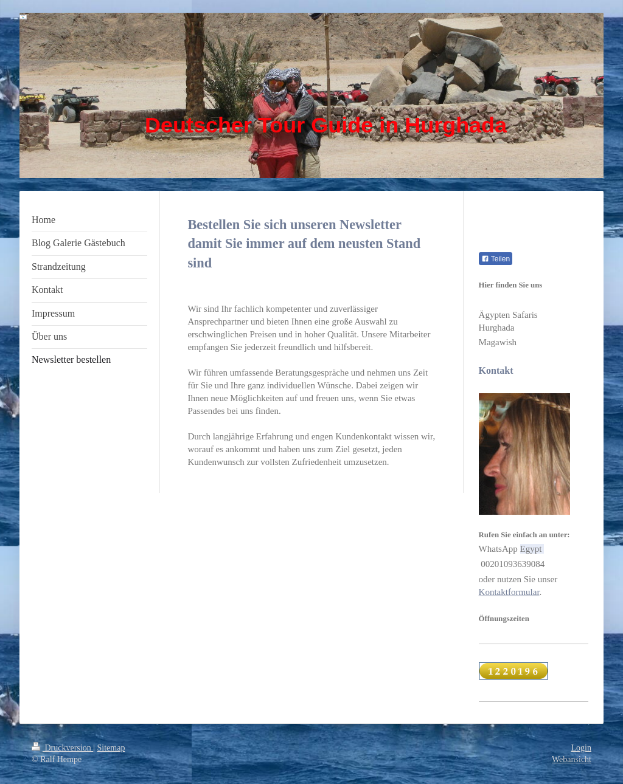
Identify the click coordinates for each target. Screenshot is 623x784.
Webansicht (571, 759)
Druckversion (62, 747)
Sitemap (111, 747)
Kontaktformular (509, 592)
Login (581, 747)
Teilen (495, 259)
